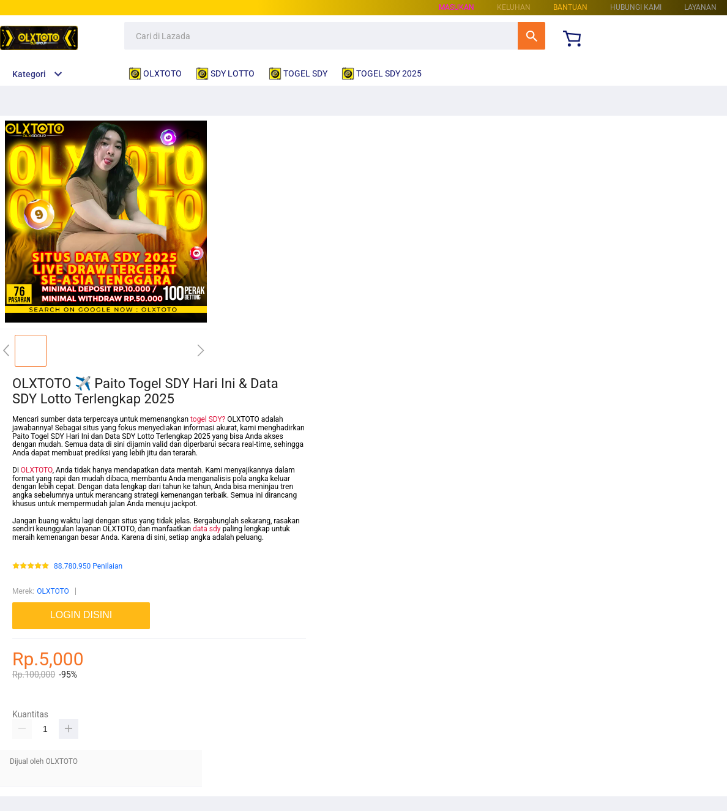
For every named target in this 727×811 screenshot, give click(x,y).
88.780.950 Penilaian (88, 566)
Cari (531, 36)
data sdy (206, 529)
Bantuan (570, 7)
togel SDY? (207, 419)
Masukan (456, 7)
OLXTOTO (37, 470)
